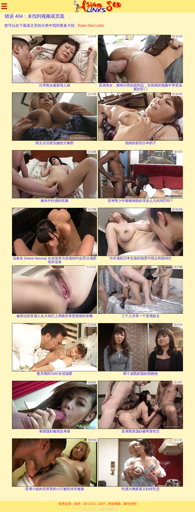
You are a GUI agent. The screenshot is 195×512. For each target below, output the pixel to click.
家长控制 (130, 504)
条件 (77, 504)
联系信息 (64, 504)
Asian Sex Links (91, 25)
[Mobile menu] (4, 6)
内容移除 (114, 504)
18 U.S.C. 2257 (94, 504)
